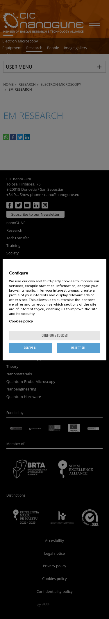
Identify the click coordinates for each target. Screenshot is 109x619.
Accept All (31, 348)
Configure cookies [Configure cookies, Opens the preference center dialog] (55, 335)
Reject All (78, 348)
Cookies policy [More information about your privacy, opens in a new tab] (21, 321)
